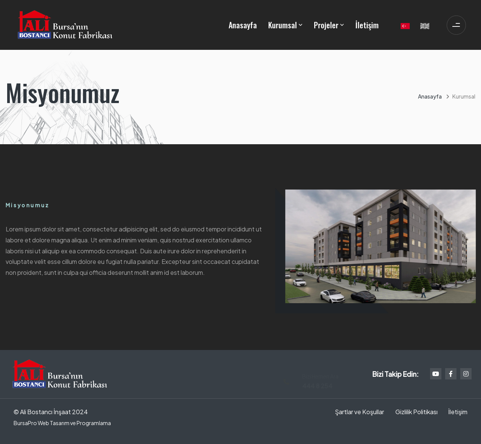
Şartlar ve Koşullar (359, 412)
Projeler (326, 25)
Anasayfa (243, 25)
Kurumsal (282, 25)
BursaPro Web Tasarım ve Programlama (62, 422)
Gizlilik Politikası (416, 412)
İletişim (367, 25)
